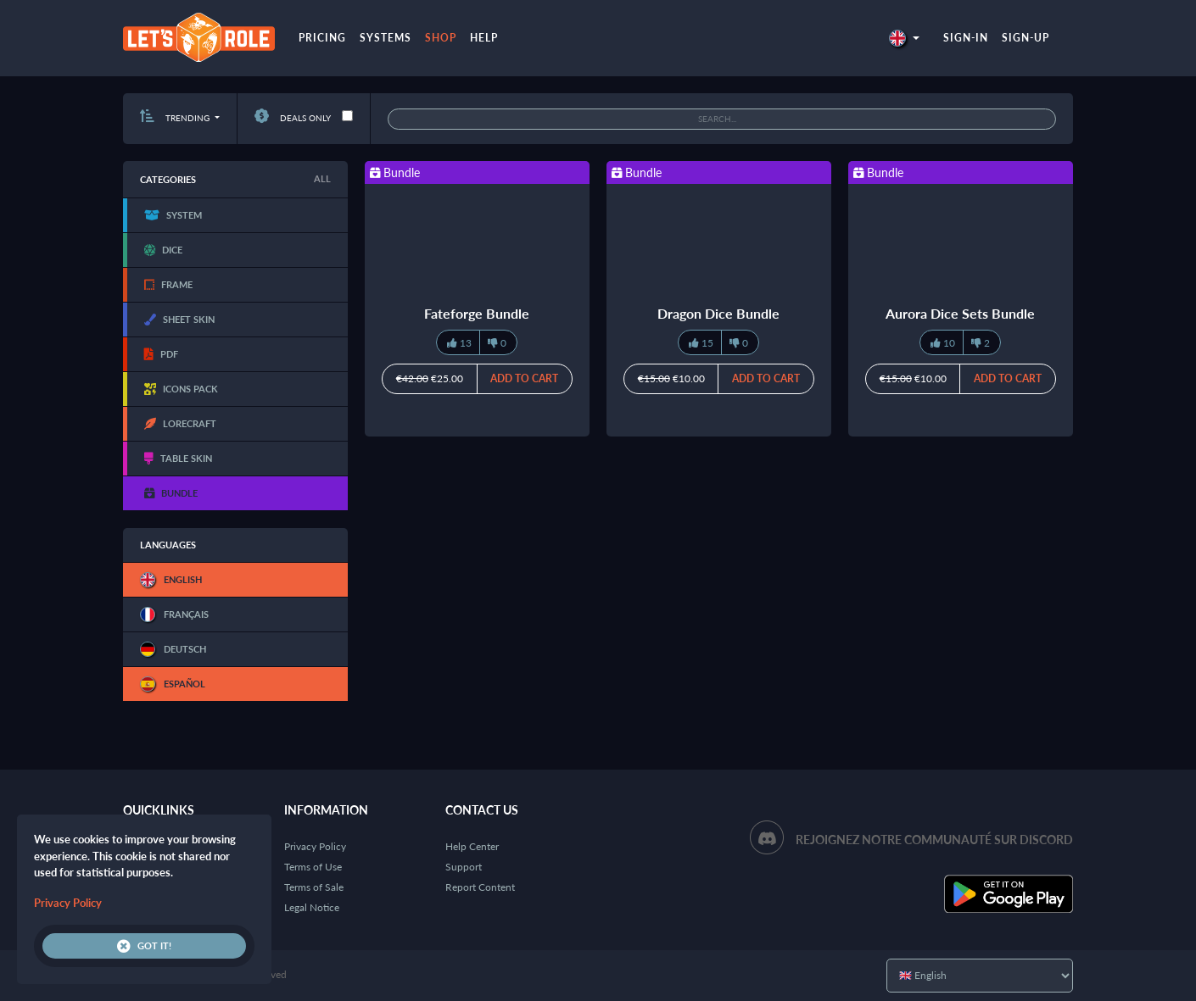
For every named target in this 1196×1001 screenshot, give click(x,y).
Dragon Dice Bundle (718, 313)
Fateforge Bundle (476, 313)
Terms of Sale (314, 887)
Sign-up (1025, 37)
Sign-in (965, 37)
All (322, 178)
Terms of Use (313, 866)
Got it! (144, 946)
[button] (904, 38)
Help (484, 37)
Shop (440, 37)
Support (463, 866)
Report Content (480, 887)
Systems (385, 37)
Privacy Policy (315, 846)
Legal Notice (311, 907)
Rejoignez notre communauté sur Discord (934, 839)
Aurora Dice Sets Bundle (960, 313)
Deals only (292, 118)
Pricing (322, 37)
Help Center (472, 846)
